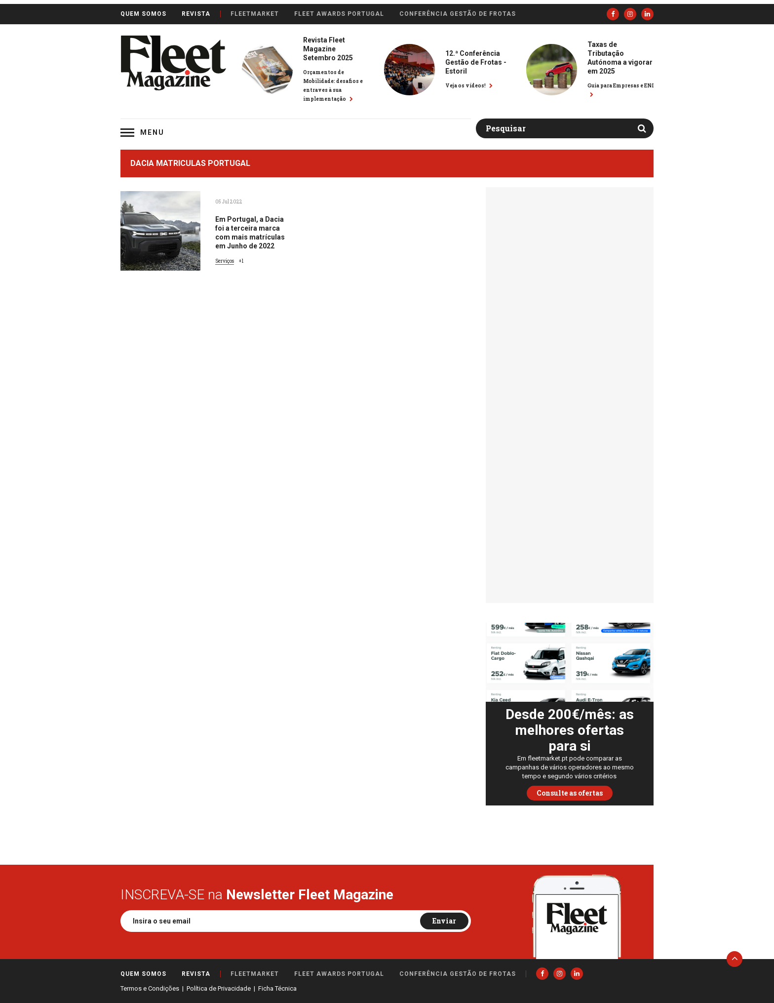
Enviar (444, 920)
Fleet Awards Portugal (339, 13)
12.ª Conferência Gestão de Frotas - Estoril (475, 62)
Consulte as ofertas (570, 793)
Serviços (224, 261)
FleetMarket (255, 13)
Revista (196, 13)
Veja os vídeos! (469, 85)
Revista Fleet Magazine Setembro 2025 (328, 49)
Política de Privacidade (219, 988)
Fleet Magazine (173, 63)
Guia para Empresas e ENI (620, 89)
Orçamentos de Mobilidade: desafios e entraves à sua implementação (333, 85)
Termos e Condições (149, 988)
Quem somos (143, 13)
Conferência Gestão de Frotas (457, 13)
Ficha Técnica (277, 988)
